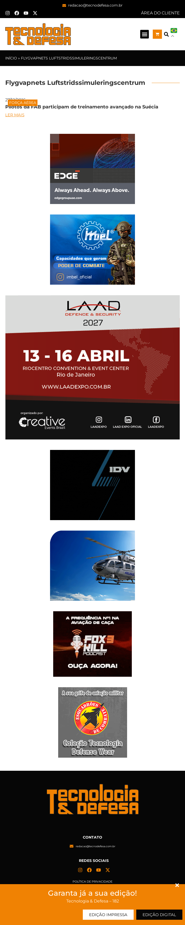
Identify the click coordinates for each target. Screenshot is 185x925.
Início (11, 58)
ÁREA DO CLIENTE (160, 12)
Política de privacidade (92, 881)
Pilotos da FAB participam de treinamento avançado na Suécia (81, 107)
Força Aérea (22, 102)
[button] (144, 34)
